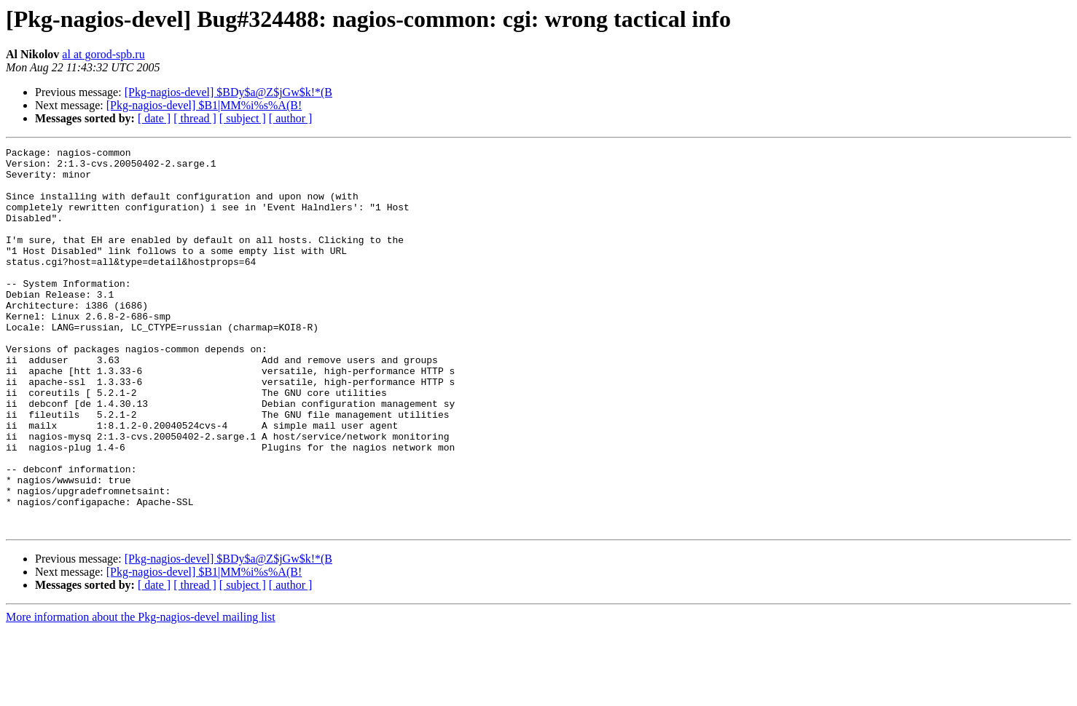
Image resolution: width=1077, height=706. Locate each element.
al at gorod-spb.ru (103, 54)
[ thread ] (194, 118)
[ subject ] (242, 118)
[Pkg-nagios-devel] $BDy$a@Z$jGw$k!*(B (228, 92)
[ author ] (291, 118)
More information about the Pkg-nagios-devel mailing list (140, 693)
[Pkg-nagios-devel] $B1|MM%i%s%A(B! (204, 105)
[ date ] (154, 118)
